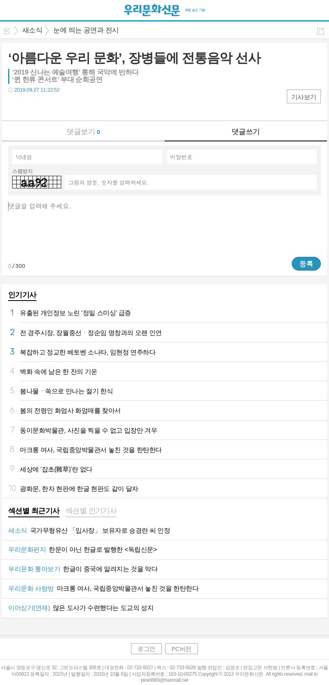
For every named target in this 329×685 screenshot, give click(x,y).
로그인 (146, 648)
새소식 (32, 30)
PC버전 (181, 648)
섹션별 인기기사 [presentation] (91, 511)
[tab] (33, 511)
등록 (306, 264)
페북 (15, 106)
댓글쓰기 (246, 132)
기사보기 (303, 97)
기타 (64, 106)
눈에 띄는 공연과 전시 (85, 30)
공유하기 (320, 31)
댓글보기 (83, 132)
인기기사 (22, 295)
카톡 (48, 106)
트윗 (31, 106)
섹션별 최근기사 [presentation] (34, 511)
